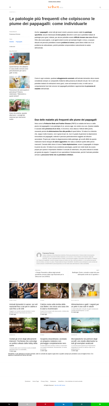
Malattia (11, 41)
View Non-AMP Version (60, 384)
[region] (49, 64)
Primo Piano (12, 300)
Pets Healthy (75, 300)
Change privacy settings (54, 1)
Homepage (12, 12)
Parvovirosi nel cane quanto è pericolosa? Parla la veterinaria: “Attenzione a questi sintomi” (18, 90)
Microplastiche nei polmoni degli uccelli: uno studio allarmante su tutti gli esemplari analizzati (85, 341)
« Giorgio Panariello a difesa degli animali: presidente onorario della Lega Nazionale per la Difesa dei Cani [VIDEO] (49, 274)
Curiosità (12, 334)
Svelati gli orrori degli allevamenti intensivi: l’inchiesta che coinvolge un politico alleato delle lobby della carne (23, 341)
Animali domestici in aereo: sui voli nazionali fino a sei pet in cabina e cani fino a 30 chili (22, 306)
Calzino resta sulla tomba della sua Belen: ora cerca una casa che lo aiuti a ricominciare (53, 306)
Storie (42, 300)
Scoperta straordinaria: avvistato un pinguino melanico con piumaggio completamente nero (53, 341)
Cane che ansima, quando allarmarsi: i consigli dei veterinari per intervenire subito (19, 111)
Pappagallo (19, 41)
